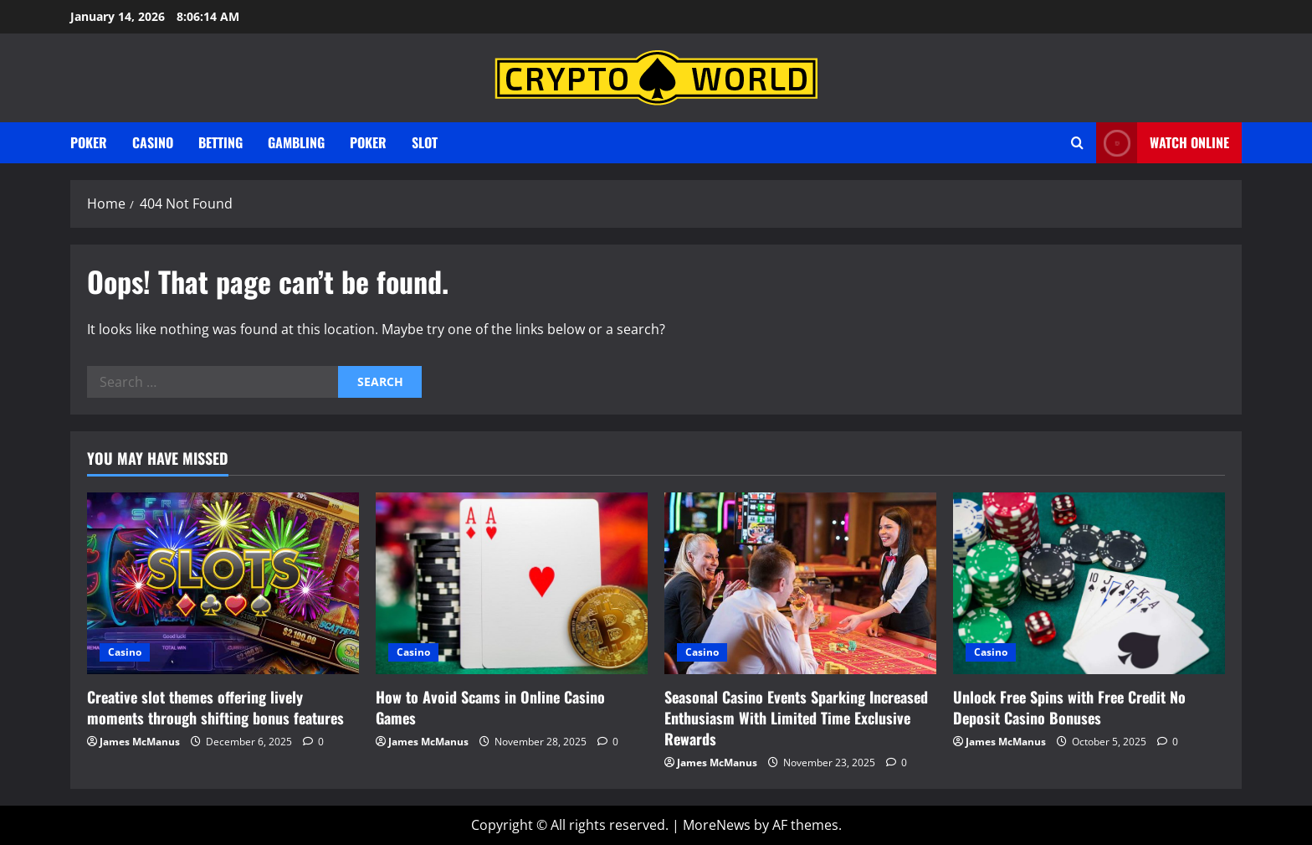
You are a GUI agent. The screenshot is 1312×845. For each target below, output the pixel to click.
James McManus (140, 741)
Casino (152, 142)
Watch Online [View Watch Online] (1162, 142)
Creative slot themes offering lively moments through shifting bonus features (215, 707)
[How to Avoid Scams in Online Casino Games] (512, 583)
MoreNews (717, 825)
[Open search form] (1077, 142)
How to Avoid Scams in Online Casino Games (490, 707)
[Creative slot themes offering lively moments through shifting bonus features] (223, 583)
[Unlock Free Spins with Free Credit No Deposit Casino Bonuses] (1089, 583)
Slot (425, 142)
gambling (296, 142)
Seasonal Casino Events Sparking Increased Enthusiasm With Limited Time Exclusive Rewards (796, 718)
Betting (220, 142)
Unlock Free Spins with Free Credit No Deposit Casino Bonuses (1069, 707)
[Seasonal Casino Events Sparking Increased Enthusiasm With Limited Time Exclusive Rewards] (800, 583)
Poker (88, 142)
